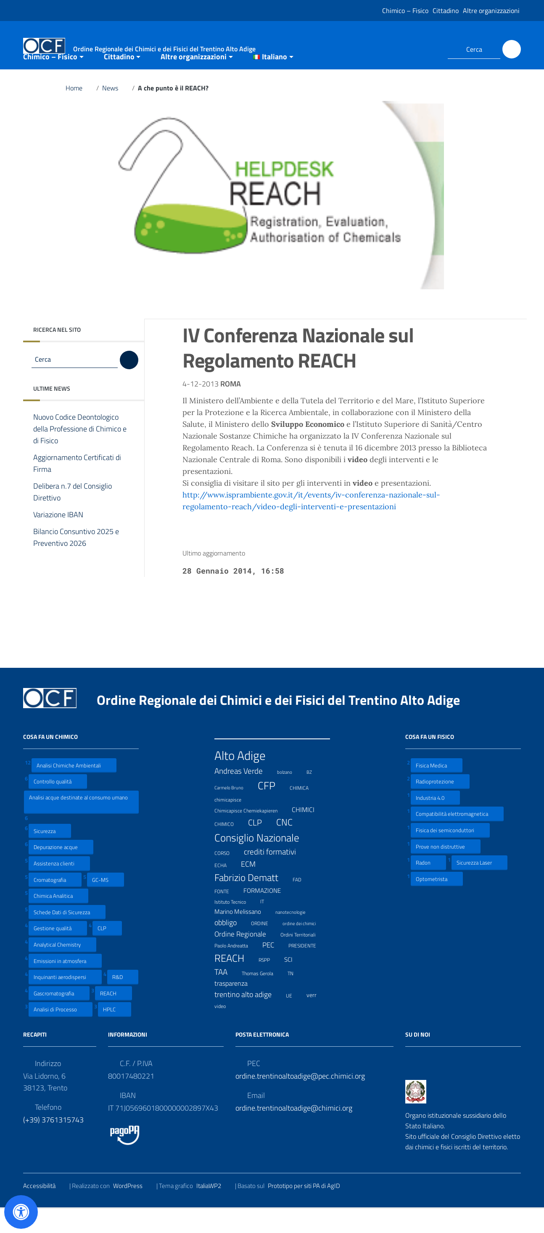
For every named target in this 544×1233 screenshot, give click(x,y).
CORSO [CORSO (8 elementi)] (227, 876)
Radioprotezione (440, 806)
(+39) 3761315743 (53, 1144)
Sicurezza (50, 855)
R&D (122, 1001)
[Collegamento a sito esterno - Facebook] (416, 49)
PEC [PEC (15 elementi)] (273, 969)
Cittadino (446, 10)
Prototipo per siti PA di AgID (309, 1210)
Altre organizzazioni (491, 10)
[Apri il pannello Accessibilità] (21, 1212)
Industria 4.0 (435, 822)
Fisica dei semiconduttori (450, 854)
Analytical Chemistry (62, 969)
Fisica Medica (436, 789)
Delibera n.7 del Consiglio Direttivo (72, 517)
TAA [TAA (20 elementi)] (226, 997)
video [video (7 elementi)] (225, 1030)
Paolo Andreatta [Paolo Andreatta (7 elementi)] (236, 969)
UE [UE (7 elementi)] (294, 1019)
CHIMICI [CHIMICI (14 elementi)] (308, 834)
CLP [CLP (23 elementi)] (260, 847)
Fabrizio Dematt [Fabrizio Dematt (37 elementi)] (251, 902)
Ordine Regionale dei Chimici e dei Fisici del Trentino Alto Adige (285, 724)
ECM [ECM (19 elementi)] (253, 888)
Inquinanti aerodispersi (65, 1001)
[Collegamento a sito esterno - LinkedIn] (431, 49)
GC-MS (105, 904)
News (115, 113)
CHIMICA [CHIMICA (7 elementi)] (304, 811)
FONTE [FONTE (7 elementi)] (227, 914)
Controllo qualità (58, 806)
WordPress (133, 1210)
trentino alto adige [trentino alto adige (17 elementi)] (248, 1019)
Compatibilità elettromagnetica (457, 838)
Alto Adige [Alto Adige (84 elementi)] (245, 779)
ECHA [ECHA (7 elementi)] (225, 888)
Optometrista (437, 903)
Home (79, 113)
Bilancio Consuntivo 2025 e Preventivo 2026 (76, 562)
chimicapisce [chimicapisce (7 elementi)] (233, 823)
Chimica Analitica (58, 920)
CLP (107, 952)
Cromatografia (55, 904)
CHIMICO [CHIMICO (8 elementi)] (229, 847)
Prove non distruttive (445, 870)
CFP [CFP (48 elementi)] (272, 810)
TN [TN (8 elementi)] (296, 997)
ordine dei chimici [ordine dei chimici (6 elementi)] (304, 947)
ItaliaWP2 (214, 1210)
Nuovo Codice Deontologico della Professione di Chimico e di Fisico (80, 453)
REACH (113, 1017)
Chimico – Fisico (405, 10)
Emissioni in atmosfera (65, 985)
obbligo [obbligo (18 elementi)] (230, 947)
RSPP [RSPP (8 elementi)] (269, 984)
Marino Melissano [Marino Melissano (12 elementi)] (243, 936)
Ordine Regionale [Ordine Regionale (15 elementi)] (245, 958)
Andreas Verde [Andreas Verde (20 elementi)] (243, 796)
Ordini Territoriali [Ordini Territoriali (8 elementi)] (303, 958)
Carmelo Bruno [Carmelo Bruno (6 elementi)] (234, 811)
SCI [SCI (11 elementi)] (293, 984)
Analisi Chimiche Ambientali (74, 789)
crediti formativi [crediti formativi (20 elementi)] (275, 876)
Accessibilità (44, 1210)
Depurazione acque (61, 871)
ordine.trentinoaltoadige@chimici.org (293, 1132)
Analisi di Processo (60, 1033)
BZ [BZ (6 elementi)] (314, 795)
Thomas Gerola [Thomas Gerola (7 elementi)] (263, 996)
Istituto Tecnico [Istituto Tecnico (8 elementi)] (235, 925)
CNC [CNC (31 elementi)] (289, 847)
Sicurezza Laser (479, 887)
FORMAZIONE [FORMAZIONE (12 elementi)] (267, 915)
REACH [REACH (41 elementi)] (234, 982)
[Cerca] (511, 49)
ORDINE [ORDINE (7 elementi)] (265, 947)
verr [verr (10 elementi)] (316, 1019)
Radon (428, 887)
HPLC (114, 1033)
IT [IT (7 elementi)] (267, 925)
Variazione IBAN (64, 539)
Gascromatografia (59, 1017)
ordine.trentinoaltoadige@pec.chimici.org (300, 1100)
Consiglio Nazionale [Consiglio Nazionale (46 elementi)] (262, 862)
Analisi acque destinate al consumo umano (78, 826)
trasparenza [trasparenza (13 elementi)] (236, 1008)
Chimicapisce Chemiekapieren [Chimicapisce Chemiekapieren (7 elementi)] (251, 834)
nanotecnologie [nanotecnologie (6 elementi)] (295, 935)
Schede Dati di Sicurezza (67, 936)
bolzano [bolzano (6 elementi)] (290, 795)
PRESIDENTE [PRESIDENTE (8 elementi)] (307, 969)
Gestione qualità (58, 952)
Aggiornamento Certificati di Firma (77, 488)
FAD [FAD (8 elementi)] (302, 903)
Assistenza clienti (59, 888)
